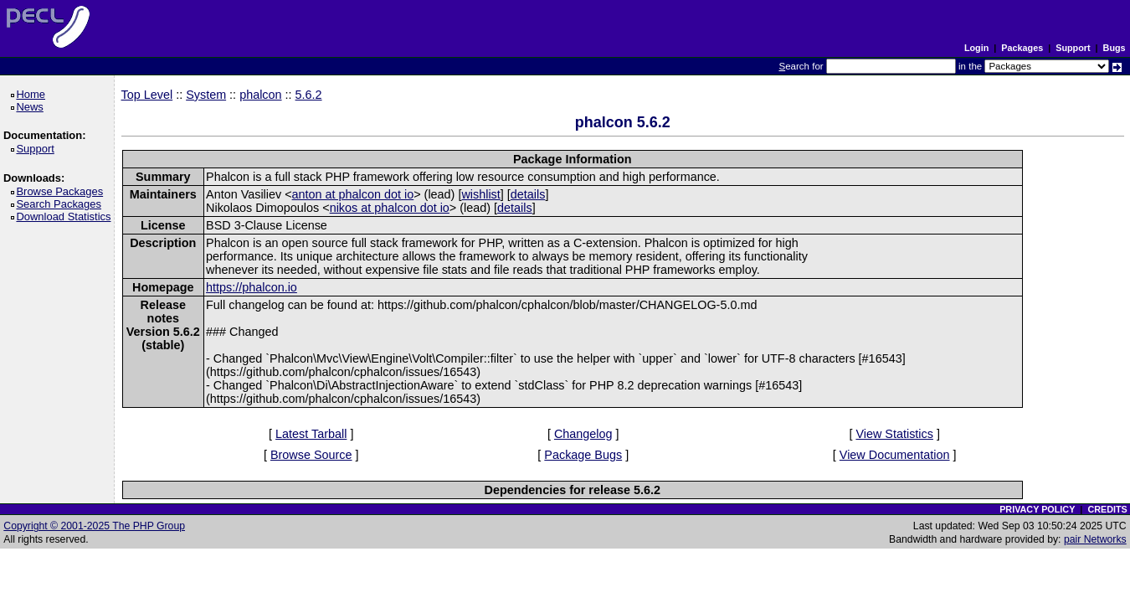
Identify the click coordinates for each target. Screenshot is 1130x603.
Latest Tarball (311, 434)
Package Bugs (583, 454)
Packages (1022, 48)
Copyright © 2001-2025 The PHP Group (94, 526)
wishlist (480, 194)
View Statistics (894, 434)
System (206, 94)
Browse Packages (62, 191)
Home (33, 94)
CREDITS (1107, 509)
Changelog (583, 434)
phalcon (260, 94)
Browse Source (311, 454)
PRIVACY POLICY (1037, 509)
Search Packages (61, 204)
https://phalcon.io (251, 287)
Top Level (147, 94)
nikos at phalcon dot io (389, 207)
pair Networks (1095, 539)
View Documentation (895, 454)
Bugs (1114, 48)
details (528, 194)
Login (976, 48)
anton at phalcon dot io (353, 194)
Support (1073, 48)
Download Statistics (66, 216)
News (32, 106)
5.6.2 (308, 94)
